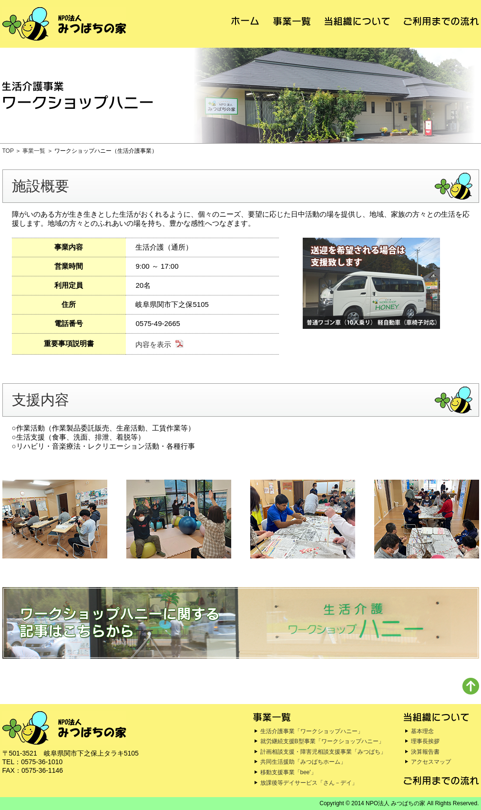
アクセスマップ (431, 761)
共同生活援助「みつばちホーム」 (303, 761)
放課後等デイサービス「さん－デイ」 (309, 782)
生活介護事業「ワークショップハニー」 (311, 731)
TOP (8, 150)
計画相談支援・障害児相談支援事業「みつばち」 (323, 751)
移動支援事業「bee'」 (288, 772)
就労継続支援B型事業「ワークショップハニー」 (322, 741)
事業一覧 (33, 150)
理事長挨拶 (425, 741)
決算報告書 (425, 751)
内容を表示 (153, 344)
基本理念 (422, 731)
